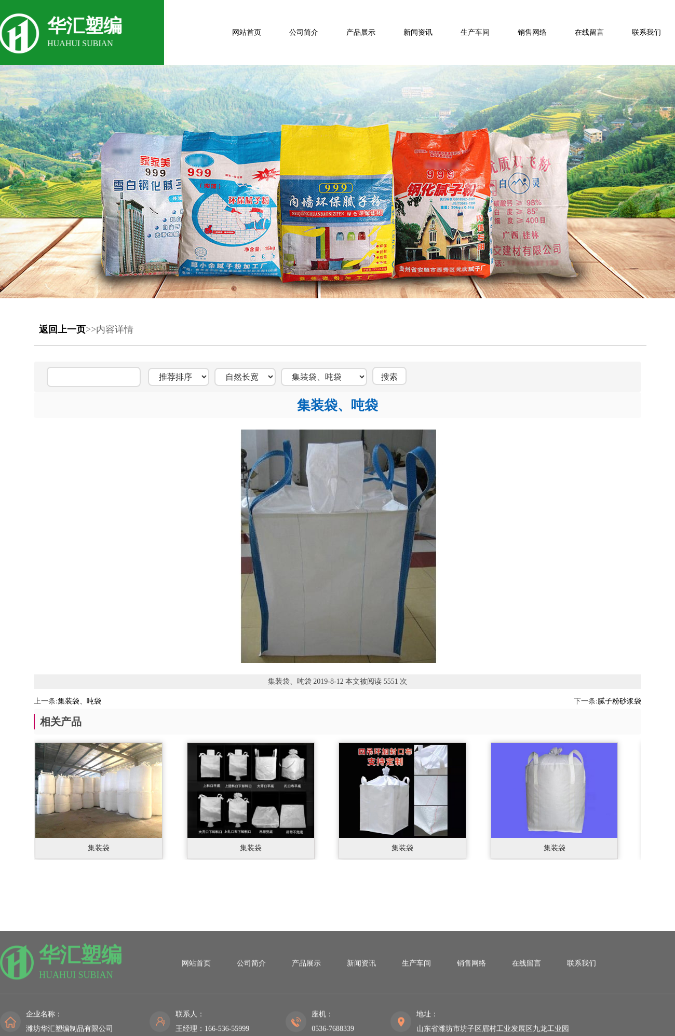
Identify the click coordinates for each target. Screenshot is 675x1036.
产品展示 (360, 32)
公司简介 (303, 32)
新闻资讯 (418, 32)
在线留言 (589, 32)
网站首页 (246, 32)
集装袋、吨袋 (79, 701)
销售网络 (532, 32)
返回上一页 (62, 329)
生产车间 (475, 32)
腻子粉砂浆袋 (619, 701)
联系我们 (646, 32)
